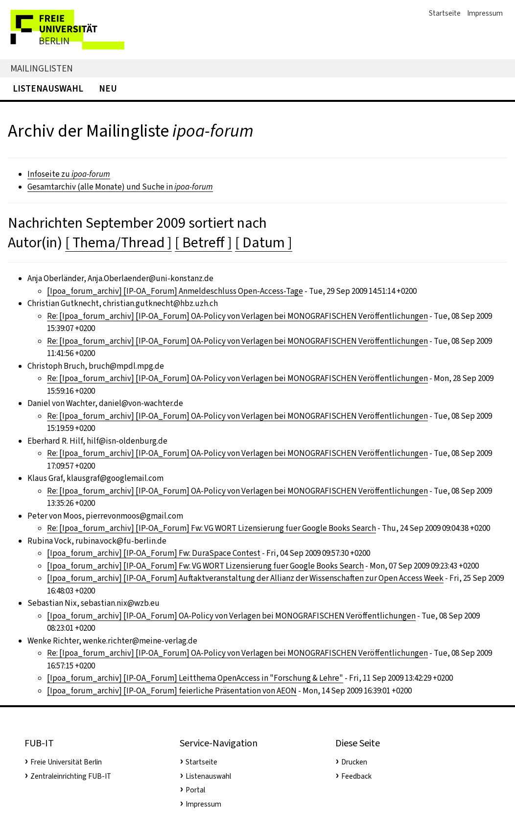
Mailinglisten (41, 68)
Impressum (485, 13)
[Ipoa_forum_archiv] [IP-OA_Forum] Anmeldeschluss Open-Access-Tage (175, 291)
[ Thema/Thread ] (118, 242)
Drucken (354, 762)
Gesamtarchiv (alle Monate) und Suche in (120, 186)
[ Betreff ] (203, 242)
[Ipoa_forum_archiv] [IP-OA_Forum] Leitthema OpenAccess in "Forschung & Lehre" (195, 678)
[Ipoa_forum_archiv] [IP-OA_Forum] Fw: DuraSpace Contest (153, 553)
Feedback (356, 776)
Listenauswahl (48, 88)
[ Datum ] (263, 242)
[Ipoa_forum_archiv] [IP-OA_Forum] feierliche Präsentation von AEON (172, 690)
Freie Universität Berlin (66, 762)
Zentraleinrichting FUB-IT (70, 776)
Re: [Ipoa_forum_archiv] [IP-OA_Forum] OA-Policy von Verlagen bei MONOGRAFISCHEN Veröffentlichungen (237, 316)
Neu (108, 88)
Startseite (445, 13)
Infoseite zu (68, 174)
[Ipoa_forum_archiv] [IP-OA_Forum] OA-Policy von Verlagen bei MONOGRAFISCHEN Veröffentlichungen (231, 615)
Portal (195, 790)
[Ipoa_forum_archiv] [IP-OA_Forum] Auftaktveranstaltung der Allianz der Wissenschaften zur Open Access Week (245, 578)
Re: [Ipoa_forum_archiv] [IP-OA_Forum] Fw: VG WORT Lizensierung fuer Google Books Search (211, 528)
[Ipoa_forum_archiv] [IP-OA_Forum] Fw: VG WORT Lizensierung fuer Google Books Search (205, 566)
